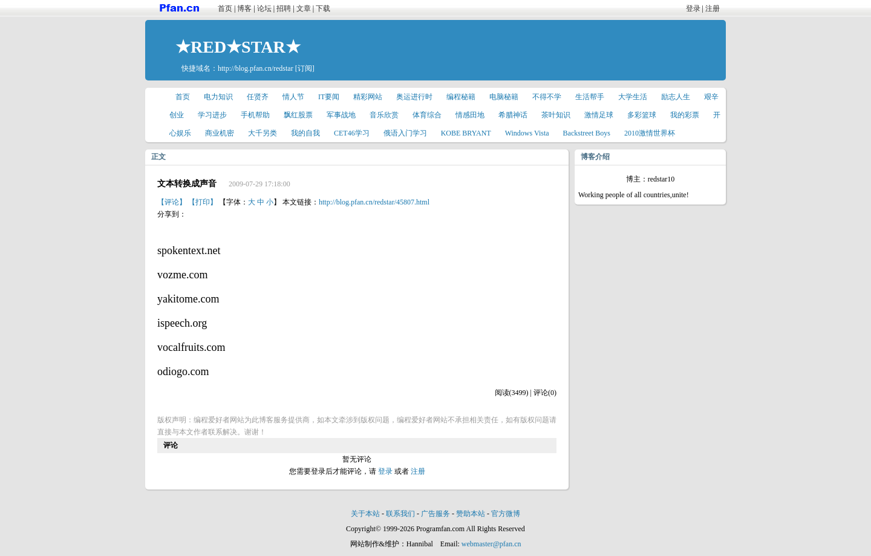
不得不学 (546, 97)
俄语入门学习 (405, 133)
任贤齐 (258, 97)
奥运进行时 (414, 97)
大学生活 (632, 97)
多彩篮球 (641, 115)
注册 (712, 8)
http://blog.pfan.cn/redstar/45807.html (374, 202)
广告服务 (435, 513)
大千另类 (262, 133)
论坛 (264, 8)
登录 (693, 8)
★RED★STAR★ (238, 47)
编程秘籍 (460, 97)
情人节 (293, 97)
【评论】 (171, 202)
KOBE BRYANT (466, 133)
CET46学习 (352, 133)
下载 (323, 8)
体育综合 (427, 115)
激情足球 (598, 115)
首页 (225, 8)
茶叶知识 (555, 115)
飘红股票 (298, 115)
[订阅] (305, 68)
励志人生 (675, 97)
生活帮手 (589, 97)
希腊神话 (512, 115)
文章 (303, 8)
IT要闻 (328, 97)
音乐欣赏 (384, 115)
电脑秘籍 (503, 97)
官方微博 (505, 513)
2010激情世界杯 (649, 133)
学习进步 (212, 115)
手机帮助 (255, 115)
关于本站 (365, 513)
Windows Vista (527, 133)
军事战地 (341, 115)
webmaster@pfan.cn (491, 544)
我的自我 (305, 133)
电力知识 (218, 97)
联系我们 (400, 513)
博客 (244, 8)
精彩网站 (367, 97)
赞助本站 (470, 513)
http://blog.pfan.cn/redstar (255, 68)
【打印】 (202, 202)
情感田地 (469, 115)
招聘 (283, 8)
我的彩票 (684, 115)
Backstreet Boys (586, 133)
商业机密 (219, 133)
